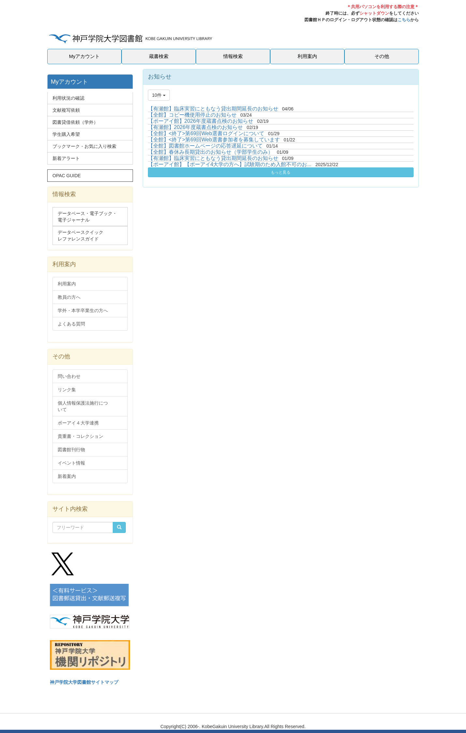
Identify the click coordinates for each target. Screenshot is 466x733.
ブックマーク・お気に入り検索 (84, 146)
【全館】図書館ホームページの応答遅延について (205, 146)
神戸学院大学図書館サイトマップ (84, 682)
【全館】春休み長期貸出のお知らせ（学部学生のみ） (210, 152)
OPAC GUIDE (66, 175)
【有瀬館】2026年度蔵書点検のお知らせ (195, 127)
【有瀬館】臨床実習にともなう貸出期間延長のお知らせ (213, 108)
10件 (159, 95)
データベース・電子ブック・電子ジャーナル (87, 217)
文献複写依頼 (66, 110)
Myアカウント (84, 56)
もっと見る (280, 172)
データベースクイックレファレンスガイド (80, 235)
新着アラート (66, 158)
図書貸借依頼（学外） (75, 122)
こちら (404, 19)
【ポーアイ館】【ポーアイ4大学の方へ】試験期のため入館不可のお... (230, 164)
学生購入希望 (66, 134)
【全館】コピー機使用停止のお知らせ (192, 115)
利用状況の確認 (68, 98)
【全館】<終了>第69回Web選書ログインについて (206, 133)
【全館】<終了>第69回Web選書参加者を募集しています (214, 139)
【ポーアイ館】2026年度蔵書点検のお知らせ (201, 121)
